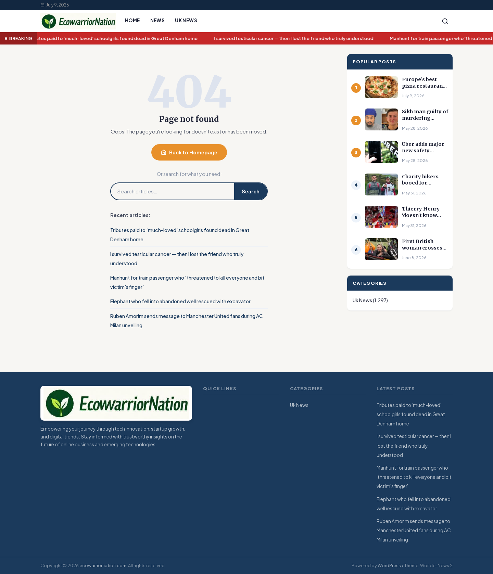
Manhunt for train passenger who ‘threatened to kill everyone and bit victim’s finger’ (414, 477)
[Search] (445, 21)
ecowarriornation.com (102, 565)
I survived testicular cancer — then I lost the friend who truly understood (295, 38)
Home (132, 20)
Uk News (186, 20)
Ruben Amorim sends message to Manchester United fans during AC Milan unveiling (414, 530)
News (157, 20)
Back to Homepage (189, 152)
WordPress (389, 565)
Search (251, 191)
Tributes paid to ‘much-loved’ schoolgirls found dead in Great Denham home (114, 38)
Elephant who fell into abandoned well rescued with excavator (180, 301)
